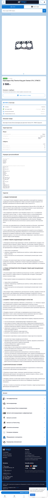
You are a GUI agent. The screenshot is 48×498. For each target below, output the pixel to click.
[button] (24, 45)
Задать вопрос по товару (24, 95)
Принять (32, 494)
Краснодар (11, 102)
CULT (18, 487)
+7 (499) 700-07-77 (7, 470)
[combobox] (22, 10)
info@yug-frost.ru (7, 473)
